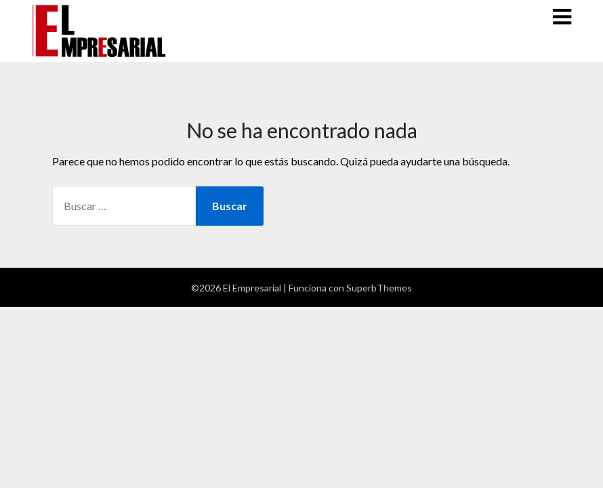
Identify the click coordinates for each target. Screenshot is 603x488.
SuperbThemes (379, 287)
